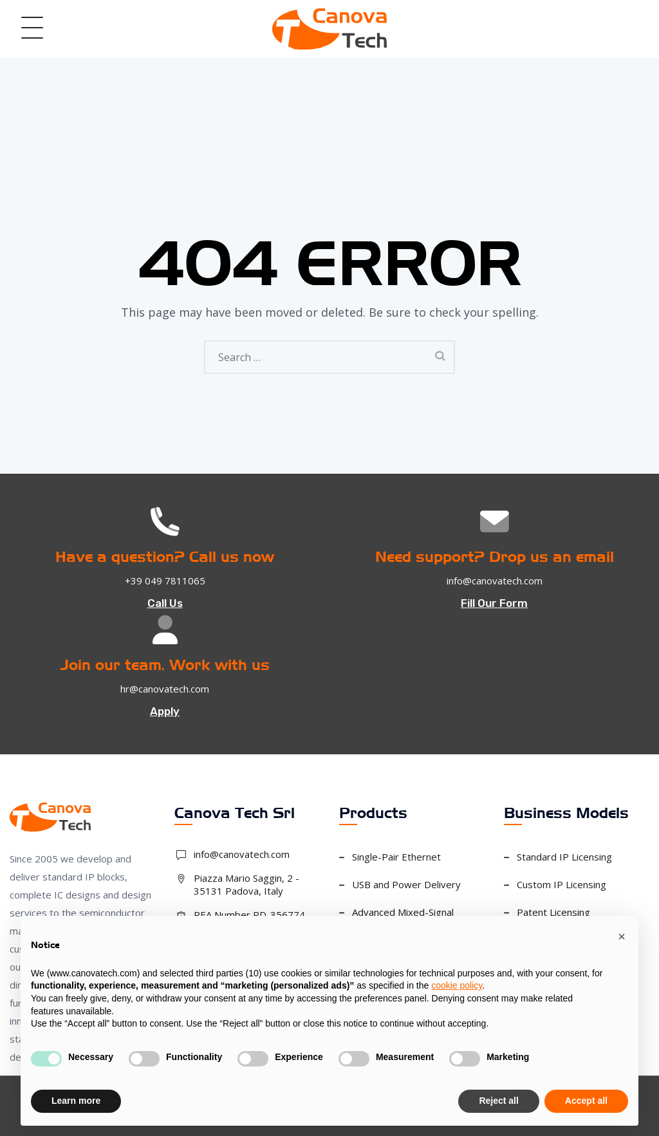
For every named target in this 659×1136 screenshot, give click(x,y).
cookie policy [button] (456, 985)
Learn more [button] (75, 1100)
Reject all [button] (498, 1100)
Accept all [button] (586, 1100)
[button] (621, 936)
